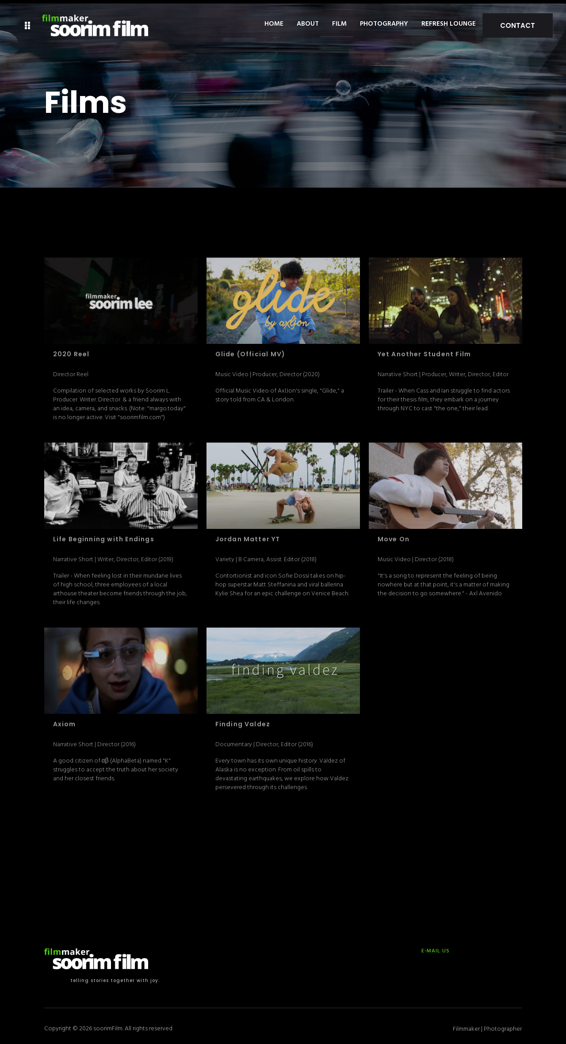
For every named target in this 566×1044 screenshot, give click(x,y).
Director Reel (70, 370)
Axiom (64, 721)
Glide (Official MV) (250, 351)
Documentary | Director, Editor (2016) (264, 740)
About (330, 24)
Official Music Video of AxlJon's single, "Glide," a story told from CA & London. (279, 391)
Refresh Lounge (471, 24)
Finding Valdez (243, 721)
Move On (393, 536)
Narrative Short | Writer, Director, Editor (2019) (113, 555)
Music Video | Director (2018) (416, 555)
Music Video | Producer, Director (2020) (267, 370)
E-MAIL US (435, 947)
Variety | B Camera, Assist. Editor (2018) (266, 555)
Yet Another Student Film (424, 351)
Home (296, 24)
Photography (406, 24)
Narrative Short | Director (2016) (94, 740)
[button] (28, 24)
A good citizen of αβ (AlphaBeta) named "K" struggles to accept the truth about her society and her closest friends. (115, 765)
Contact (529, 23)
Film (362, 24)
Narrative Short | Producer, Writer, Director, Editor (443, 370)
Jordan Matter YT (247, 536)
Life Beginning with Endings (103, 536)
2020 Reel (71, 351)
